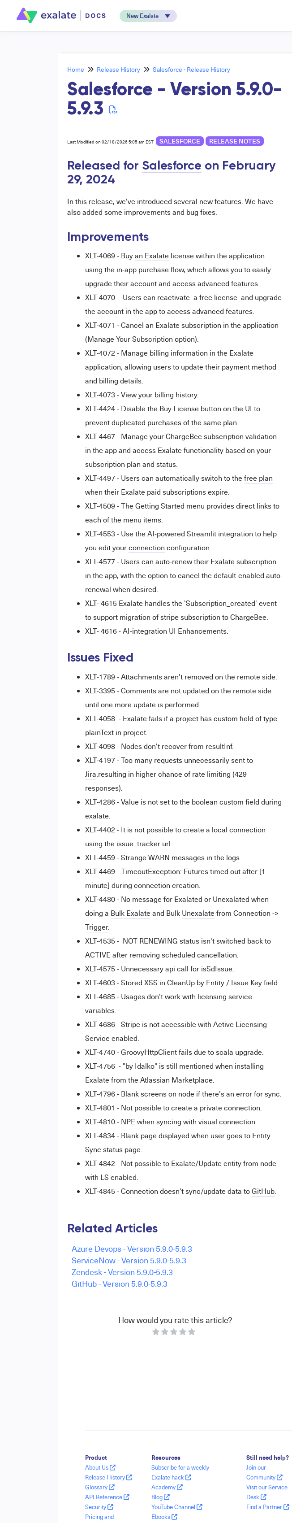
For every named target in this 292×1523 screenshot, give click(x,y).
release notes (234, 141)
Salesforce (179, 141)
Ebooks (164, 1517)
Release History (118, 69)
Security (99, 1507)
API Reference (107, 1497)
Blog (160, 1497)
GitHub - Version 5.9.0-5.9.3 (119, 1283)
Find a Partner (267, 1507)
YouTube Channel (176, 1507)
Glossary (100, 1487)
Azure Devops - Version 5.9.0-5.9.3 (132, 1248)
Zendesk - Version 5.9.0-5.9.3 (122, 1271)
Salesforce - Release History (191, 69)
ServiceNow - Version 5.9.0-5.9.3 (129, 1260)
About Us (100, 1467)
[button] (148, 16)
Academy (167, 1487)
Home (75, 69)
